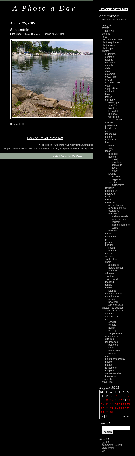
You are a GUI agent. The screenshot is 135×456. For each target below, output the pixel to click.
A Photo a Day (44, 8)
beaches (113, 344)
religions (109, 370)
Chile (107, 68)
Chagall (112, 322)
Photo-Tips (107, 48)
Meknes (112, 230)
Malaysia (110, 193)
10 (111, 400)
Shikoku (112, 182)
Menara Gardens (121, 224)
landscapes (111, 342)
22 (102, 408)
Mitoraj (112, 330)
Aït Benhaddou (116, 205)
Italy (107, 142)
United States (112, 296)
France (108, 97)
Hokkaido (113, 153)
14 (128, 400)
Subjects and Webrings (114, 19)
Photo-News (108, 45)
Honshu (112, 156)
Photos (27, 34)
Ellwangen (114, 102)
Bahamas (110, 62)
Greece (109, 122)
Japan (108, 151)
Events (105, 28)
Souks (115, 227)
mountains (114, 350)
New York (113, 302)
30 (107, 412)
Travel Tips (107, 382)
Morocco (110, 202)
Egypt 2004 (111, 88)
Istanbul (112, 290)
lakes (111, 347)
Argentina (110, 54)
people (109, 361)
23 (107, 408)
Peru (107, 239)
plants (108, 364)
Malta (108, 196)
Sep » (125, 416)
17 (111, 404)
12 (120, 400)
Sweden (109, 276)
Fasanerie (117, 119)
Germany (35, 34)
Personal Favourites (112, 39)
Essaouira (113, 210)
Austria (109, 59)
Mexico (109, 199)
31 (111, 412)
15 (102, 404)
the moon (110, 376)
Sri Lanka (109, 273)
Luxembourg (111, 190)
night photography (115, 359)
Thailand (109, 282)
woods (112, 353)
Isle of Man (111, 139)
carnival (109, 30)
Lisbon (111, 247)
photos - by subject (112, 307)
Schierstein (19, 30)
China (108, 71)
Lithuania (109, 188)
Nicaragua (110, 236)
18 (116, 404)
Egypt (108, 85)
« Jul (104, 416)
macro (108, 356)
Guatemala (111, 125)
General (106, 33)
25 (116, 408)
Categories (107, 25)
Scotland (109, 256)
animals (109, 313)
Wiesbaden (114, 116)
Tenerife (112, 270)
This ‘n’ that (108, 379)
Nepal (108, 233)
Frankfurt (113, 105)
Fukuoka (116, 176)
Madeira (112, 250)
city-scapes (111, 336)
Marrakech (114, 213)
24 (111, 408)
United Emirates (113, 293)
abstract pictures (114, 310)
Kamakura (117, 165)
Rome (111, 145)
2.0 (106, 442)
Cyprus (108, 79)
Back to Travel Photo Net (45, 138)
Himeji (115, 159)
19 (120, 404)
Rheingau (113, 114)
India (107, 131)
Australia (109, 57)
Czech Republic (113, 82)
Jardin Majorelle (120, 216)
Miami (111, 299)
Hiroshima (117, 162)
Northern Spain (116, 267)
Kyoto (115, 168)
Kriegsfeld (113, 111)
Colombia (110, 74)
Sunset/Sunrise (113, 373)
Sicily (111, 148)
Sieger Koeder (115, 333)
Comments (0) (17, 124)
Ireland (109, 136)
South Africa (111, 259)
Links (104, 36)
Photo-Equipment (111, 42)
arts (107, 319)
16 (107, 404)
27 (124, 408)
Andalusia (113, 264)
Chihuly (112, 324)
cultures (109, 339)
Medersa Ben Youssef (119, 220)
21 (128, 404)
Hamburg (113, 108)
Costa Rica (110, 76)
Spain (108, 262)
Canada (109, 65)
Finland (108, 94)
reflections (111, 367)
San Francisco (115, 305)
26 (120, 408)
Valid (108, 447)
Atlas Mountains (117, 208)
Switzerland (111, 279)
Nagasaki (116, 179)
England (109, 91)
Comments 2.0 (112, 445)
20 (124, 404)
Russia (108, 253)
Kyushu (112, 173)
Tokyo (115, 170)
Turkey (108, 287)
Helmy (111, 327)
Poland (109, 242)
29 (102, 412)
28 (128, 408)
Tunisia (108, 284)
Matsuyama (118, 185)
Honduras (110, 128)
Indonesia (110, 134)
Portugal (109, 245)
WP (103, 450)
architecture (111, 316)
